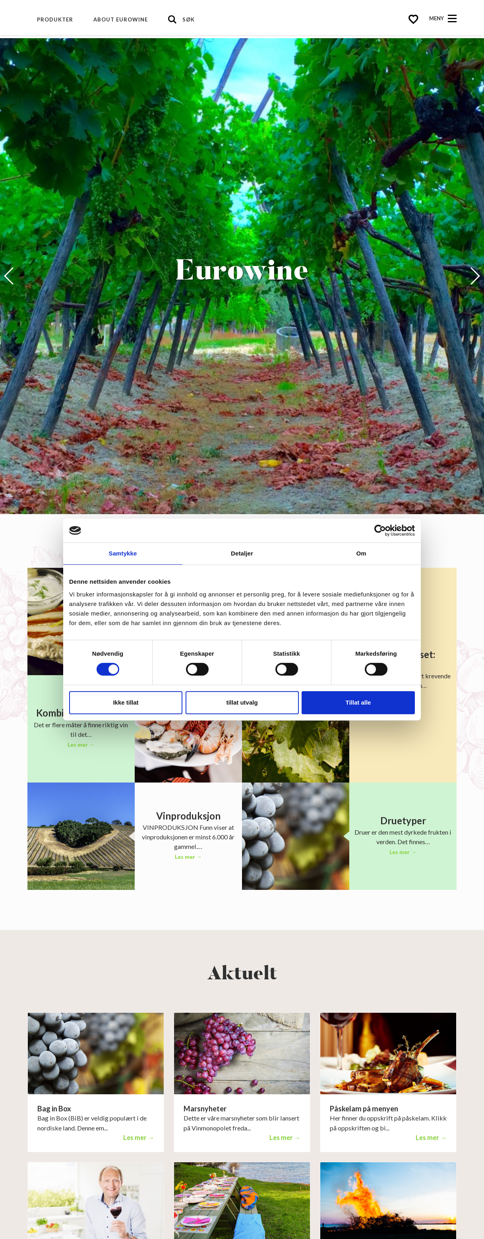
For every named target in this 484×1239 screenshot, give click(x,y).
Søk (188, 19)
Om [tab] (361, 553)
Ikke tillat (125, 702)
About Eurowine (120, 19)
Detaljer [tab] (242, 553)
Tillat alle (358, 702)
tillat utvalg (241, 702)
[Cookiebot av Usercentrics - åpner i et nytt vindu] (380, 530)
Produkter (55, 19)
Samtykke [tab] (123, 553)
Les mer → (81, 744)
